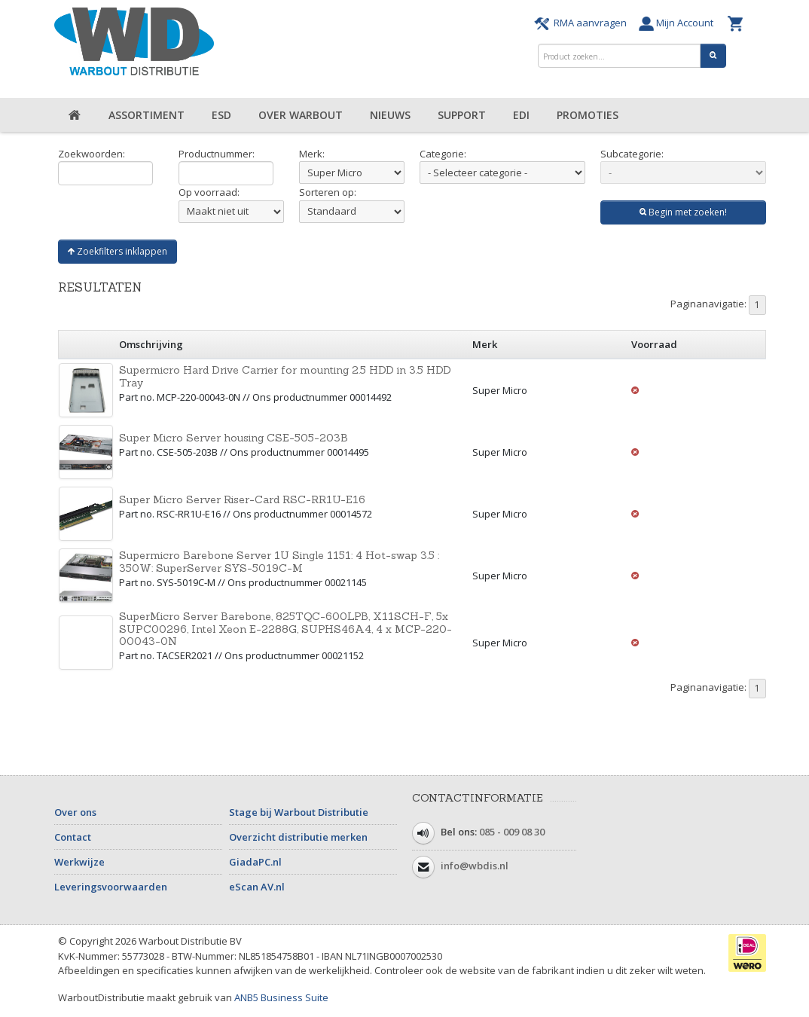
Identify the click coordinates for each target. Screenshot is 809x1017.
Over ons (75, 812)
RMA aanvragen (582, 22)
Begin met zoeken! (683, 212)
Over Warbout (300, 115)
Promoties (587, 115)
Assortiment (146, 115)
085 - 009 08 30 (512, 832)
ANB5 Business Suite (281, 997)
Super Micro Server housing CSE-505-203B (233, 437)
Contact (72, 837)
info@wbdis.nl (474, 866)
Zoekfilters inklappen (117, 251)
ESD (221, 115)
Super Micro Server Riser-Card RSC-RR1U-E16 (242, 499)
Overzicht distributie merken (298, 837)
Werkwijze (79, 862)
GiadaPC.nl (255, 862)
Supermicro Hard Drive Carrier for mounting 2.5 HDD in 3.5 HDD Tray (285, 376)
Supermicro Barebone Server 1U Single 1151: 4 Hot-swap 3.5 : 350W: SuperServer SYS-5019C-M (279, 561)
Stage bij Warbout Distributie (298, 812)
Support (462, 115)
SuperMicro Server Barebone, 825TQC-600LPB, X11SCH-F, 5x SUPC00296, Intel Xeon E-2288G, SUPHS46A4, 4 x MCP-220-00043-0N (285, 629)
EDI (521, 115)
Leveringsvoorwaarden (110, 886)
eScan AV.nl (257, 886)
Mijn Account (679, 22)
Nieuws (390, 115)
